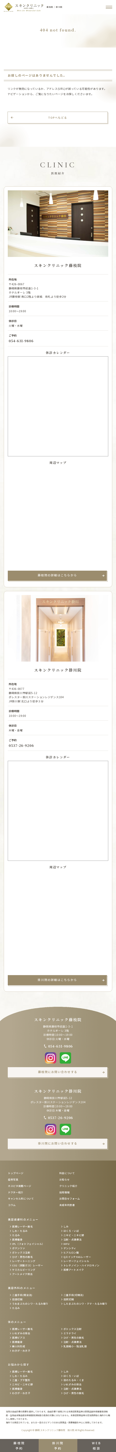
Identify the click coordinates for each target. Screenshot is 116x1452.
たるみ (16, 1235)
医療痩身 (17, 1239)
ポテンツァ (18, 1248)
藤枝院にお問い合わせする (57, 1072)
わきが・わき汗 (21, 1350)
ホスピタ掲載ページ (19, 1186)
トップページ (16, 1173)
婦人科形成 (18, 1346)
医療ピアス (18, 1337)
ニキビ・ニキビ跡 (73, 1235)
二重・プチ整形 (21, 1380)
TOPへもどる (57, 117)
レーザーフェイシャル (76, 1261)
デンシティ (69, 1248)
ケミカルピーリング (23, 1269)
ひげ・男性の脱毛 (22, 1257)
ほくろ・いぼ (71, 1231)
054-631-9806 (21, 340)
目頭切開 (17, 1299)
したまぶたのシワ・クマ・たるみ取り (85, 1303)
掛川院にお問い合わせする (57, 1143)
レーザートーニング (23, 1261)
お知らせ (64, 1179)
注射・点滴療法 (72, 1239)
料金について (67, 1173)
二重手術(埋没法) (22, 1295)
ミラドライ (69, 1333)
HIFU (66, 1244)
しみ (66, 1226)
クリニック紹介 (68, 1186)
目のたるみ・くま (73, 1380)
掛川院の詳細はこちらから (57, 980)
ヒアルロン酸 (71, 1252)
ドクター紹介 (15, 1192)
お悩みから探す (18, 1364)
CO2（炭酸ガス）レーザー (27, 1265)
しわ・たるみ (20, 1231)
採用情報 (64, 1192)
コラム (12, 1205)
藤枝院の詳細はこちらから (57, 575)
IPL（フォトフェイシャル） (28, 1244)
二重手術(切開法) (73, 1295)
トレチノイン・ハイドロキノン (81, 1265)
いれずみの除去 (21, 1333)
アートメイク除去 (22, 1274)
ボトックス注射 (21, 1252)
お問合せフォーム (69, 1198)
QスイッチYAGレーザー (77, 1257)
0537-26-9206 (21, 745)
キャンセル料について (21, 1198)
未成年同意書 (67, 1205)
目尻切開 (68, 1299)
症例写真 (13, 1179)
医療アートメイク (73, 1269)
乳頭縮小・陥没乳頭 (75, 1346)
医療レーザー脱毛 (22, 1226)
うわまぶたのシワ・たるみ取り (30, 1303)
